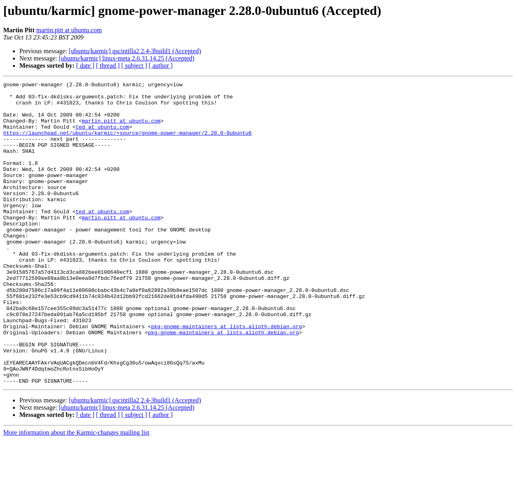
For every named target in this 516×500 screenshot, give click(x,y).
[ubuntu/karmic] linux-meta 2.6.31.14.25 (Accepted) (126, 58)
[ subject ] (134, 65)
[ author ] (161, 65)
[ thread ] (108, 65)
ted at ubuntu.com (102, 136)
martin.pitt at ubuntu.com (69, 30)
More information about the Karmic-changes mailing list (76, 493)
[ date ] (85, 65)
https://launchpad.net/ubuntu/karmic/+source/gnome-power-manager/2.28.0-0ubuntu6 (127, 143)
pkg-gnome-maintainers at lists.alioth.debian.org (226, 375)
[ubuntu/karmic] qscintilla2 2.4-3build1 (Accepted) (135, 51)
